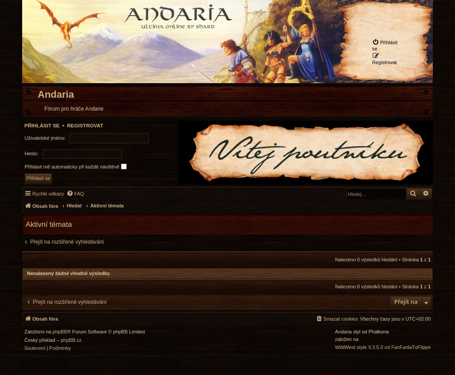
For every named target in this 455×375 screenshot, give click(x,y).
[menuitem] (387, 45)
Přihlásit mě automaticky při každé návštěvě (76, 166)
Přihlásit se (42, 125)
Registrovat (85, 125)
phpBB (60, 332)
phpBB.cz (71, 340)
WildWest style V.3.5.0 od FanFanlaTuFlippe (383, 347)
